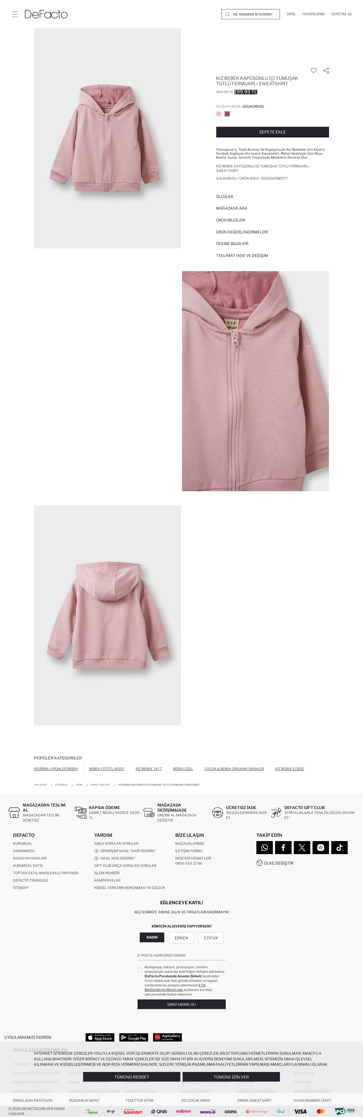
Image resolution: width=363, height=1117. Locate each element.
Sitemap (20, 888)
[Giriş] (291, 14)
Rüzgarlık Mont (84, 1100)
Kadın (152, 937)
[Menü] (14, 14)
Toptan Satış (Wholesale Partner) (45, 873)
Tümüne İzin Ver (231, 1077)
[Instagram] (321, 847)
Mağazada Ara (231, 208)
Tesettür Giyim (139, 1100)
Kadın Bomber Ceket (313, 1100)
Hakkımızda (24, 851)
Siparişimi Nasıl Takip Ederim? (124, 851)
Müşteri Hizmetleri (193, 858)
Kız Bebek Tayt (149, 769)
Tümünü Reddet (131, 1077)
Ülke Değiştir (279, 863)
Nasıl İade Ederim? (114, 858)
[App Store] (100, 1037)
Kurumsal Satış (28, 865)
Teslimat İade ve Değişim (242, 255)
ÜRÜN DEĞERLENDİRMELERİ (242, 232)
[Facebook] (283, 847)
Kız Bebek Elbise (289, 769)
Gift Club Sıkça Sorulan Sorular (125, 865)
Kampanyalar (107, 880)
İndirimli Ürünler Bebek (56, 769)
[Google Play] (133, 1037)
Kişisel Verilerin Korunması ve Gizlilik (129, 888)
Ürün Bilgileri (230, 220)
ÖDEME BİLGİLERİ (232, 243)
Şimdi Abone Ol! (181, 1004)
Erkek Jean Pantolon (32, 1100)
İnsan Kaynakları (30, 858)
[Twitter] (302, 847)
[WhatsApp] (264, 847)
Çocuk (211, 937)
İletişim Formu (188, 851)
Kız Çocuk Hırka (196, 1100)
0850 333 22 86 (188, 863)
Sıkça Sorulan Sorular (116, 843)
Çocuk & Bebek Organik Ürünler (234, 769)
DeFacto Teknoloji (30, 880)
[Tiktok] (339, 847)
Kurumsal (22, 843)
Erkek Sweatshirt (255, 1100)
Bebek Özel (183, 769)
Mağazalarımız (189, 843)
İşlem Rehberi (106, 873)
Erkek (181, 937)
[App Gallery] (167, 1037)
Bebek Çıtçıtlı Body (106, 769)
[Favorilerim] (313, 14)
